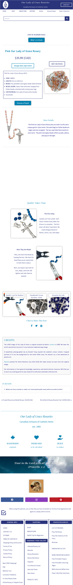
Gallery (41, 11)
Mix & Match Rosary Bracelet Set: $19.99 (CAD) (55, 379)
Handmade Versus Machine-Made (36, 275)
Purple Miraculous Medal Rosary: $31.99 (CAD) (18, 379)
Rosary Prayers (51, 11)
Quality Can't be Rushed (14, 274)
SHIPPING (32, 11)
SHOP (13, 11)
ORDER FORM (23, 11)
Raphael (6, 340)
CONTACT (66, 5)
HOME (4, 11)
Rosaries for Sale (58, 274)
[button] (23, 65)
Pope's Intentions (64, 11)
